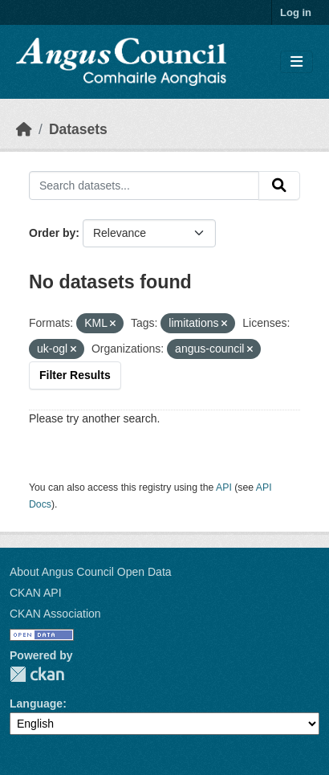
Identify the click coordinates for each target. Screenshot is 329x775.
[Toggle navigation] (296, 62)
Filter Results (75, 375)
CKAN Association (55, 613)
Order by (52, 232)
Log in (295, 12)
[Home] (24, 129)
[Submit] (279, 185)
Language (36, 703)
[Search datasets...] (144, 185)
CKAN (37, 674)
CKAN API (36, 592)
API (224, 487)
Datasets (78, 129)
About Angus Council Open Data (91, 571)
